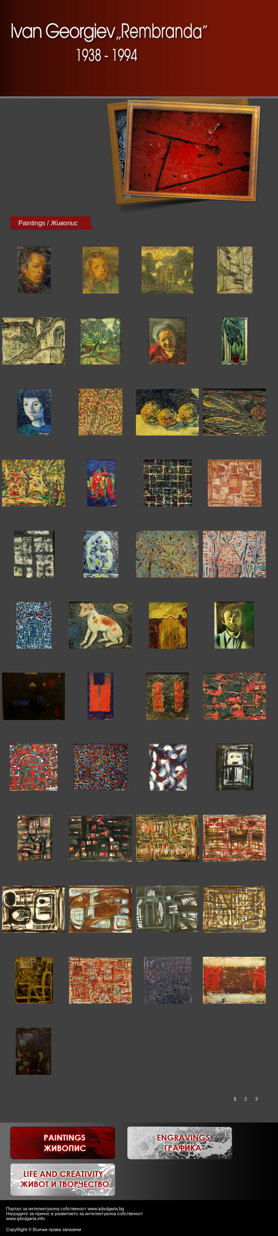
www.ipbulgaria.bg (105, 1208)
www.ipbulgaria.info (25, 1218)
